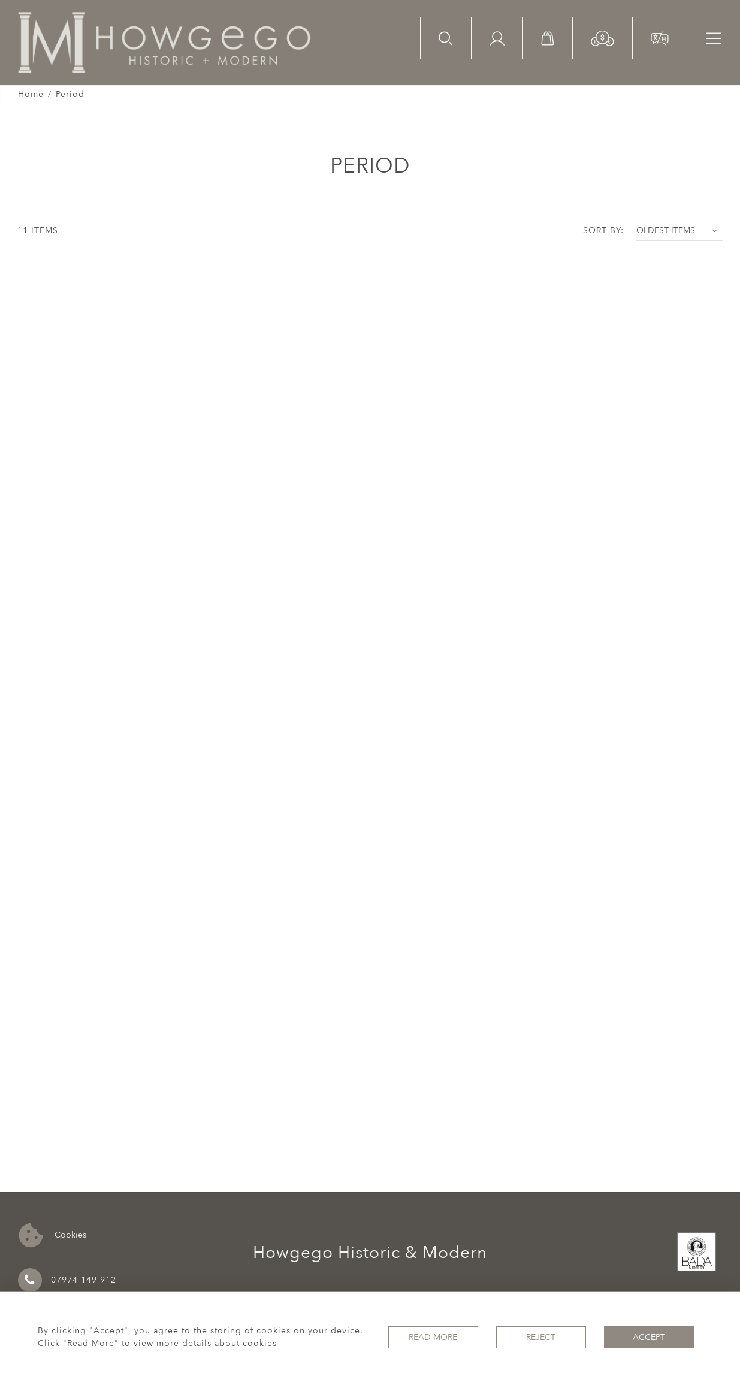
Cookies (52, 1235)
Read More (433, 1337)
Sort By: (603, 230)
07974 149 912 (67, 1280)
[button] (602, 37)
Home (31, 94)
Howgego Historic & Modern (370, 1252)
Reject (540, 1337)
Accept (649, 1337)
